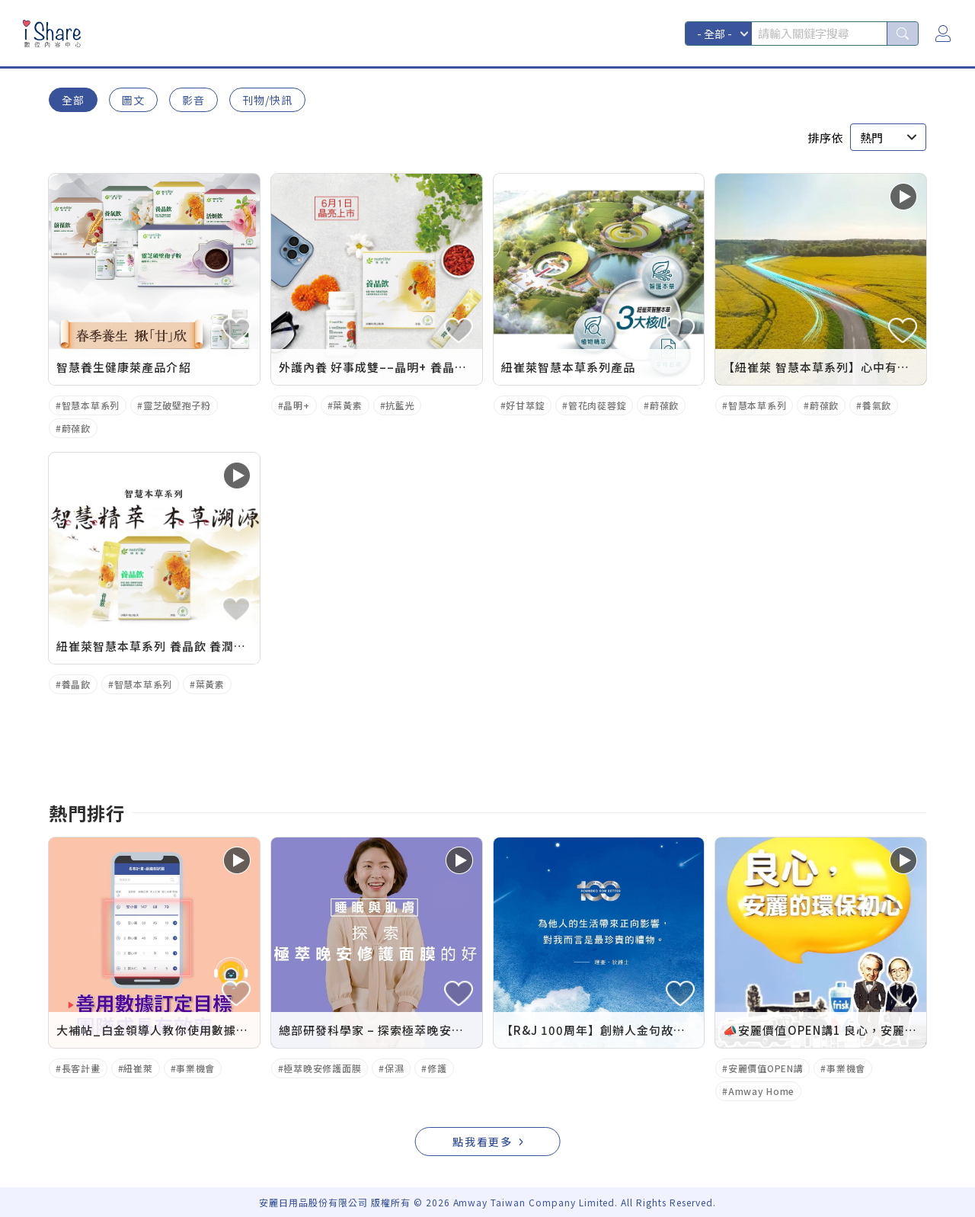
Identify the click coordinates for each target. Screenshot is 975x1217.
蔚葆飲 (76, 427)
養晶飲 (76, 683)
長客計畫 (81, 1068)
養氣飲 (876, 405)
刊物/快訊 (267, 99)
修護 (436, 1068)
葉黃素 (347, 405)
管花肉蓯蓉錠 (597, 405)
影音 (193, 99)
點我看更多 (482, 1141)
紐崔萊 (137, 1068)
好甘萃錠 (525, 405)
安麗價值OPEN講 (765, 1068)
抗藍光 (399, 405)
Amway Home (761, 1090)
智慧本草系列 (91, 405)
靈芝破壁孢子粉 (177, 405)
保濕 (394, 1068)
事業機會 (195, 1068)
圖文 (133, 99)
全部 (73, 99)
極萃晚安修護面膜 (322, 1068)
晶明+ (296, 405)
